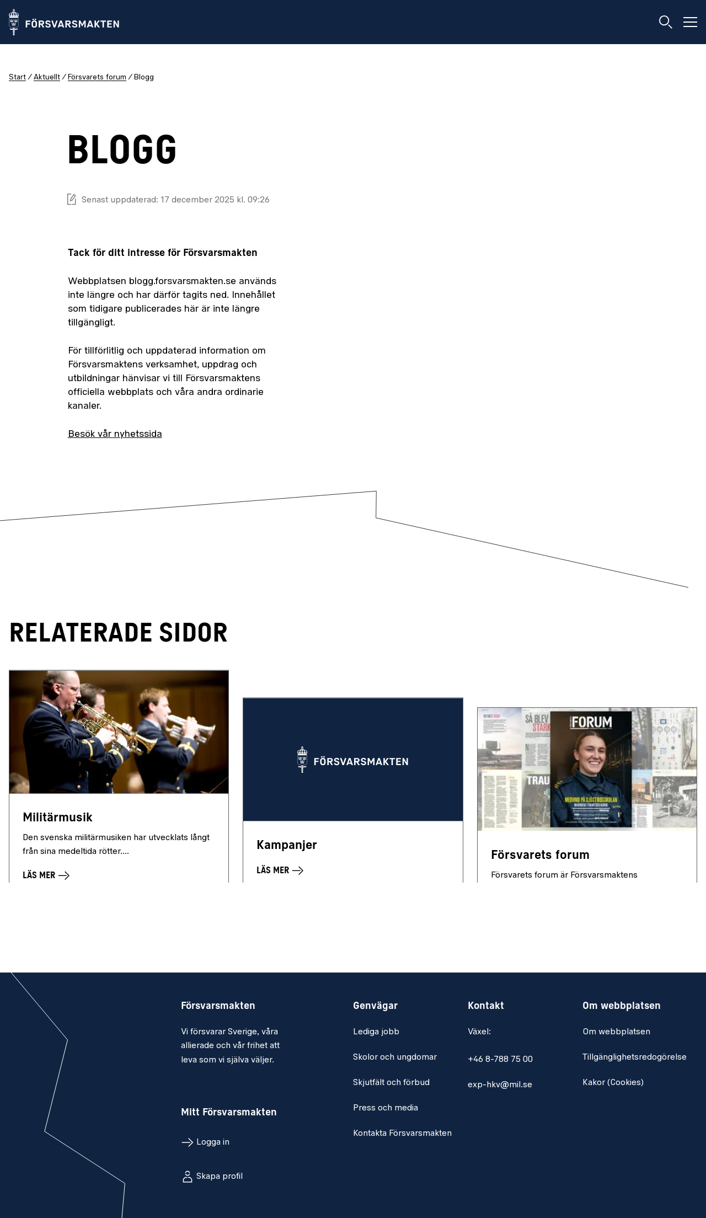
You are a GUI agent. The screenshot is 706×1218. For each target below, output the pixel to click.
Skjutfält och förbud (391, 1082)
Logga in (212, 1142)
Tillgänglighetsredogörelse (634, 1057)
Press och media (385, 1108)
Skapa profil (219, 1176)
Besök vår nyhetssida (115, 434)
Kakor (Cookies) (613, 1082)
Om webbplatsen (616, 1032)
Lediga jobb (376, 1032)
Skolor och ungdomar (395, 1057)
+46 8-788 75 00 (500, 1059)
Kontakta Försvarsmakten (402, 1133)
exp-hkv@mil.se (500, 1085)
